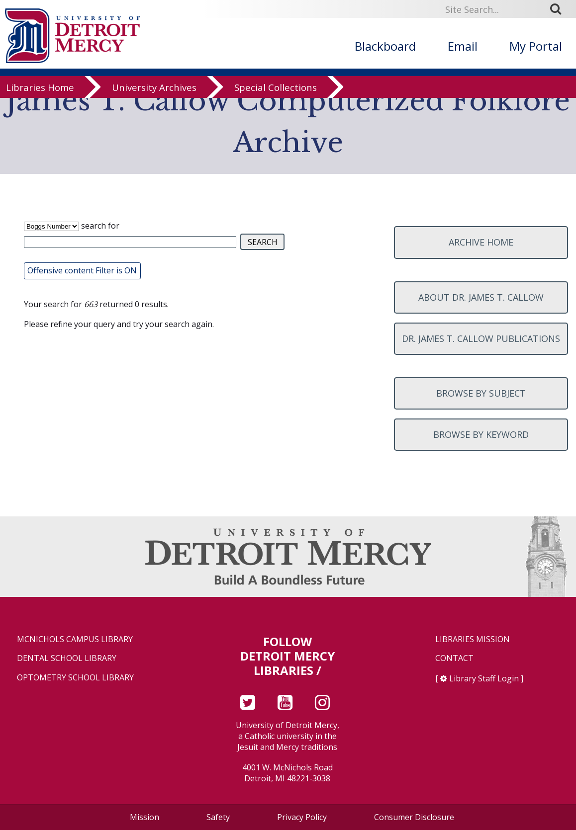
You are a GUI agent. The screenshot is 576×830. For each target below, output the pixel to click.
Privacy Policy (302, 817)
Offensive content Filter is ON (82, 270)
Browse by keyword (481, 434)
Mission (144, 817)
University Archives (154, 95)
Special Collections (275, 95)
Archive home (481, 242)
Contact (454, 658)
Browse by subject (481, 393)
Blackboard (385, 46)
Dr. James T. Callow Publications (481, 338)
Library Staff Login (484, 678)
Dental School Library (66, 658)
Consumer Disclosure (414, 817)
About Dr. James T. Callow (481, 297)
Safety (218, 817)
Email (463, 46)
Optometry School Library (75, 677)
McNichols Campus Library (75, 639)
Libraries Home (40, 95)
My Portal (535, 46)
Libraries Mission (472, 639)
